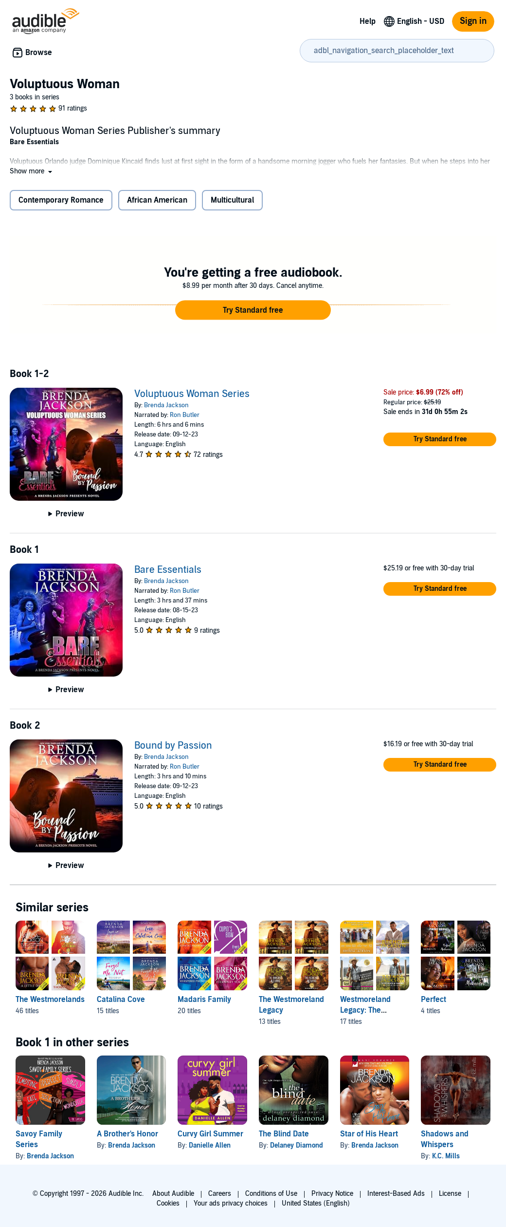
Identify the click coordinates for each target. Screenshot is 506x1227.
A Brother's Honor (127, 1134)
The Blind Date (284, 1134)
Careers (219, 1193)
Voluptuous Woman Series (192, 394)
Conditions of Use (271, 1193)
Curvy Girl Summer (210, 1134)
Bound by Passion (173, 746)
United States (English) (316, 1203)
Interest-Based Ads (396, 1193)
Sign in (473, 21)
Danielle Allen (210, 1145)
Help (368, 21)
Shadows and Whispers (445, 1139)
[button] (32, 171)
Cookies (168, 1203)
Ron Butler (184, 415)
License (450, 1193)
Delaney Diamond (296, 1145)
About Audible (173, 1193)
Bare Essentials (167, 570)
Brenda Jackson (166, 405)
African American (157, 200)
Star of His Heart (369, 1134)
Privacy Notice (332, 1193)
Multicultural (232, 200)
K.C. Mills (446, 1156)
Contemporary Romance (61, 200)
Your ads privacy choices (231, 1203)
